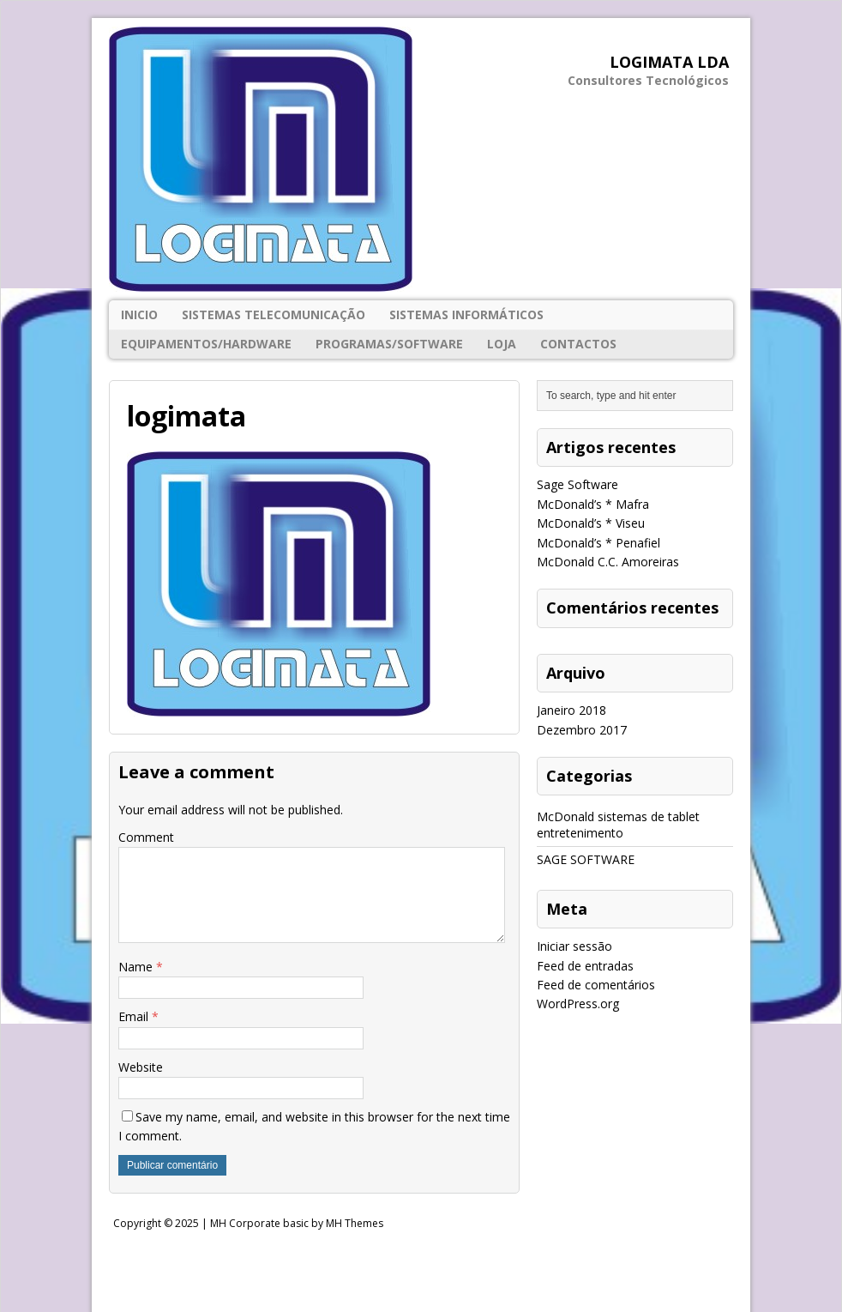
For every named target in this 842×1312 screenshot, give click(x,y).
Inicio (139, 314)
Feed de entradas (585, 966)
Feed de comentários (596, 984)
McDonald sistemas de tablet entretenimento (618, 824)
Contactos (578, 344)
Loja (501, 344)
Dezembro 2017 (582, 730)
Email (135, 1016)
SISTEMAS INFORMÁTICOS (466, 314)
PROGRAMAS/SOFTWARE (389, 344)
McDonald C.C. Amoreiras (608, 561)
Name (137, 966)
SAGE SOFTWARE (586, 859)
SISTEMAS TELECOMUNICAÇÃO (273, 314)
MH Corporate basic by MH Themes (296, 1223)
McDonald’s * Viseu (591, 523)
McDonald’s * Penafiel (598, 543)
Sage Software (577, 484)
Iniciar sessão (574, 946)
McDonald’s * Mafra (593, 504)
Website (140, 1067)
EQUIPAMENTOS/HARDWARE (206, 344)
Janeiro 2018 (571, 710)
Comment (146, 837)
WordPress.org (578, 1003)
